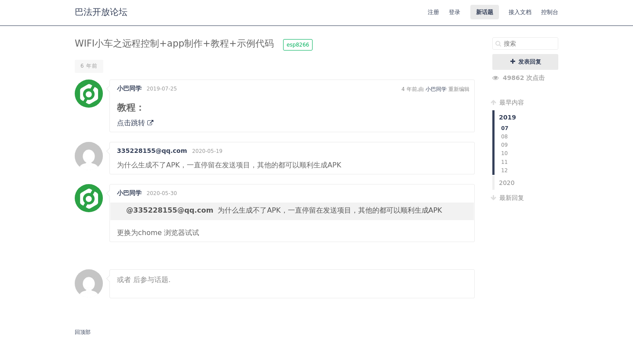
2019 (507, 117)
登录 (454, 12)
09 (504, 145)
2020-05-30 (161, 193)
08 (504, 137)
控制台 (549, 12)
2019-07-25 (161, 89)
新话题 (484, 12)
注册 (433, 12)
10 (504, 153)
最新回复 (508, 197)
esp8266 (298, 45)
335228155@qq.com (152, 150)
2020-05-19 (207, 151)
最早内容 (508, 102)
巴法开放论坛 (101, 12)
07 (505, 128)
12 (504, 170)
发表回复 (525, 61)
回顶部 (83, 332)
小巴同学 (129, 88)
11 (504, 162)
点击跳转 (135, 123)
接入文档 (520, 12)
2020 (507, 182)
